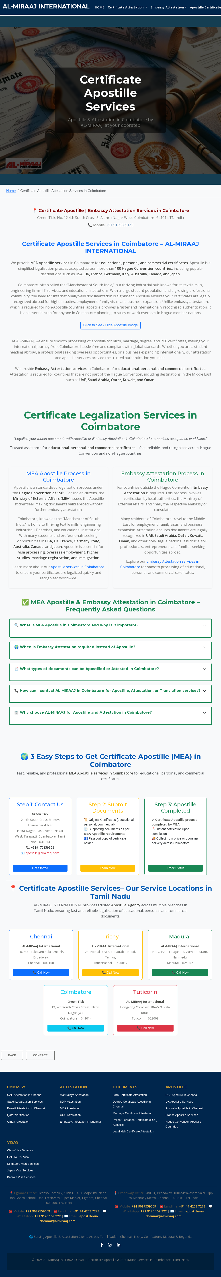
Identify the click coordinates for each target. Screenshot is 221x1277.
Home (11, 191)
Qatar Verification (18, 1115)
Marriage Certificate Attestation (132, 1113)
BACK (12, 1055)
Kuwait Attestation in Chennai (26, 1108)
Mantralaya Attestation (74, 1095)
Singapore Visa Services (23, 1163)
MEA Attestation (70, 1108)
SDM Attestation (70, 1101)
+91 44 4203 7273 (86, 1211)
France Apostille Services (182, 1115)
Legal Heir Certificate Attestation (133, 1131)
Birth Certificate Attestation (130, 1095)
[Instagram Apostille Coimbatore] (110, 1245)
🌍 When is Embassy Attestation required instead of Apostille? (74, 647)
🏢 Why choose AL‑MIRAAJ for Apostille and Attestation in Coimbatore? (83, 712)
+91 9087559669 (38, 1211)
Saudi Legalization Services (25, 1101)
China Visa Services (20, 1150)
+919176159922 (42, 847)
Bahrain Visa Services (21, 1177)
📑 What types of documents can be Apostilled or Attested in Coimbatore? (86, 669)
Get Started (40, 868)
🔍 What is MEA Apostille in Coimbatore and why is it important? (76, 625)
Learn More (108, 868)
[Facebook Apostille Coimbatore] (102, 1245)
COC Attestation (70, 1115)
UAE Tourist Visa (18, 1157)
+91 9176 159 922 (48, 1216)
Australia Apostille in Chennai (184, 1108)
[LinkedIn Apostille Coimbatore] (118, 1245)
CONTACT (40, 1055)
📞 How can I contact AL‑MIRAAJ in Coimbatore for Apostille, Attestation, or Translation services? (107, 691)
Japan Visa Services (20, 1170)
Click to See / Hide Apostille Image (110, 325)
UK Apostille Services (179, 1101)
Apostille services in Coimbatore (77, 566)
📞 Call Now (41, 972)
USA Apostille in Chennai (182, 1095)
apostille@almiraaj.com (42, 853)
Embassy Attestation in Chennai (80, 1121)
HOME (99, 7)
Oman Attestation (18, 1121)
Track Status (175, 868)
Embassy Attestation (167, 7)
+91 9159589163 (119, 225)
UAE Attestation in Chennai (24, 1095)
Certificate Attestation (126, 7)
